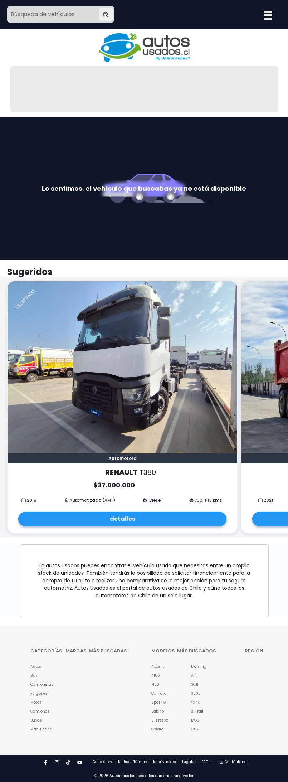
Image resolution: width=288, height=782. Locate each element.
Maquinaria (39, 729)
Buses (36, 720)
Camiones (39, 711)
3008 (196, 693)
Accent (157, 666)
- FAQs (204, 761)
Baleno (157, 711)
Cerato (157, 729)
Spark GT (159, 702)
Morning (198, 666)
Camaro (158, 693)
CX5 (194, 729)
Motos (36, 702)
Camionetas (39, 684)
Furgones (39, 693)
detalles (122, 519)
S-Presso (159, 720)
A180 (155, 675)
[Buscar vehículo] (106, 14)
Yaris (195, 702)
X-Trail (197, 711)
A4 (193, 675)
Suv (34, 675)
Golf (194, 684)
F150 (155, 684)
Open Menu (268, 15)
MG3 (195, 720)
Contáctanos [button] (234, 761)
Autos (35, 666)
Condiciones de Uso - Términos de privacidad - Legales (144, 761)
